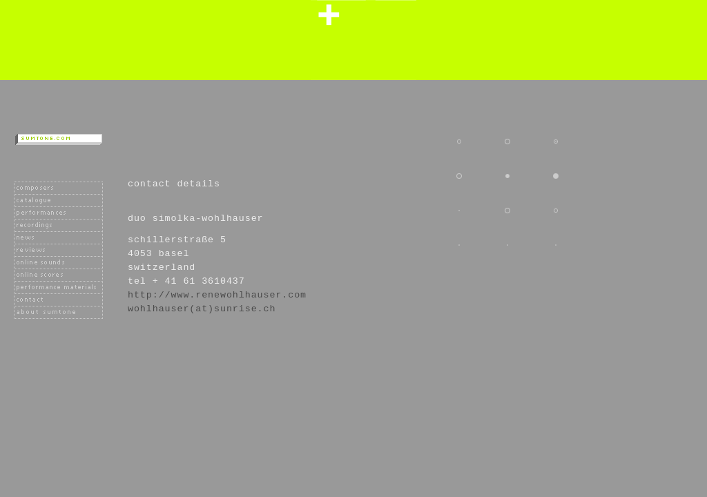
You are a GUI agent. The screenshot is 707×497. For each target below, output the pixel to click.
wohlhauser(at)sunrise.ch (201, 309)
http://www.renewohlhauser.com (217, 295)
